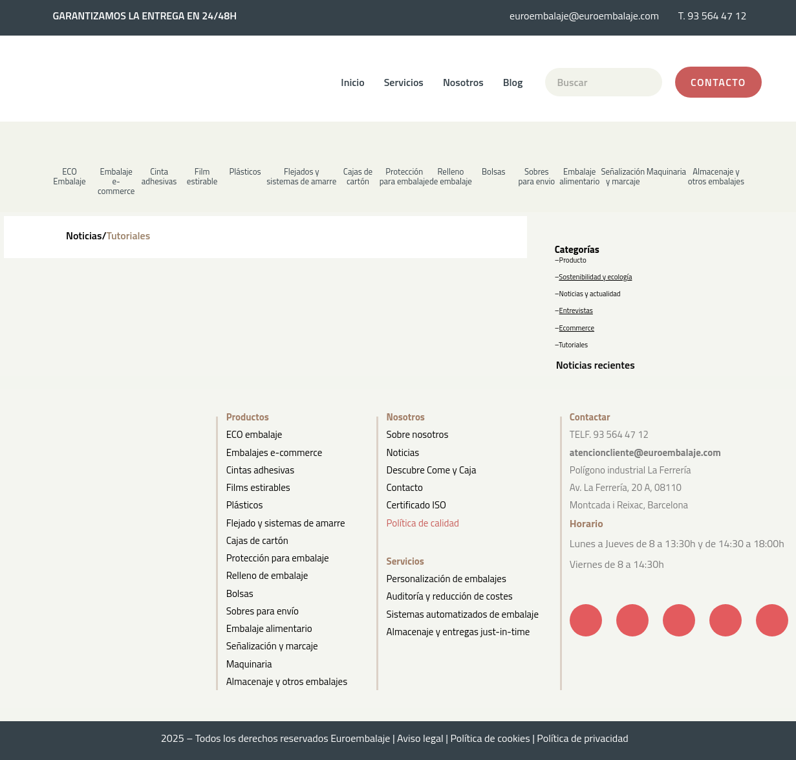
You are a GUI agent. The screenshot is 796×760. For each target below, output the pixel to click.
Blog (513, 82)
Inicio (352, 82)
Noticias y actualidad (590, 293)
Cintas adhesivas (260, 469)
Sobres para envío (262, 610)
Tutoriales (573, 345)
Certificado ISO (417, 504)
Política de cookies (490, 738)
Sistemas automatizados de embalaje (463, 614)
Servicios (404, 82)
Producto (572, 260)
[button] (159, 170)
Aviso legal (420, 738)
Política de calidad (423, 523)
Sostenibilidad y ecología (595, 277)
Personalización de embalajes (446, 578)
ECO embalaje (254, 434)
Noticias (403, 452)
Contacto (405, 487)
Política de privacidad (586, 738)
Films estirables (258, 487)
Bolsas (239, 593)
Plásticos (244, 504)
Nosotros (463, 82)
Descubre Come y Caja (432, 469)
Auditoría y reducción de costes (450, 596)
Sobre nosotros (418, 434)
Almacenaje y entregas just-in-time (458, 631)
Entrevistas (576, 310)
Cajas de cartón (257, 540)
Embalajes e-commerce (274, 452)
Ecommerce (576, 328)
